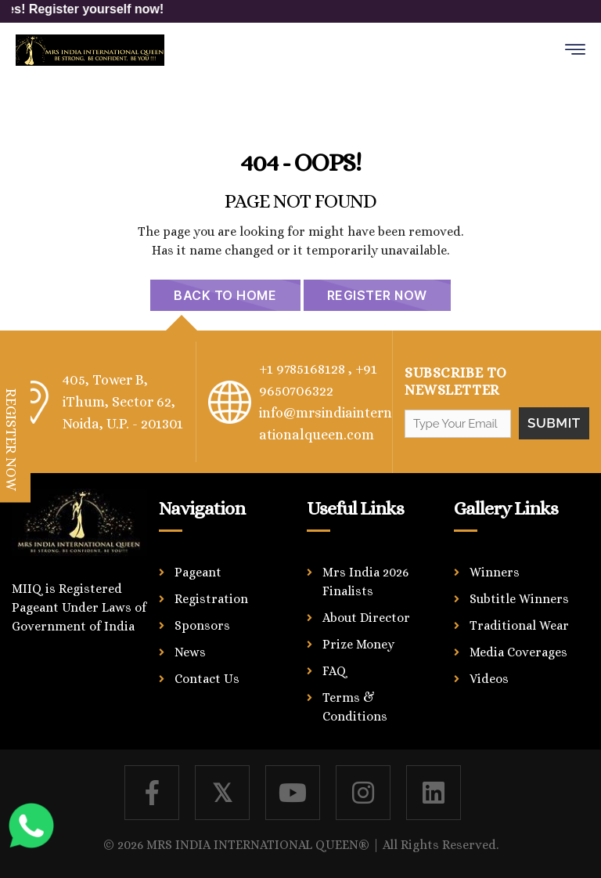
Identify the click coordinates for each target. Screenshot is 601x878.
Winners (495, 572)
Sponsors (202, 625)
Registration (211, 598)
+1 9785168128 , (305, 369)
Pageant (198, 572)
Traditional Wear (519, 625)
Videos (489, 678)
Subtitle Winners (519, 598)
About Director (366, 617)
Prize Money (358, 644)
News (190, 652)
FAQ (334, 670)
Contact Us (207, 678)
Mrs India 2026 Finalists (365, 581)
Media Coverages (518, 652)
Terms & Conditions (354, 707)
